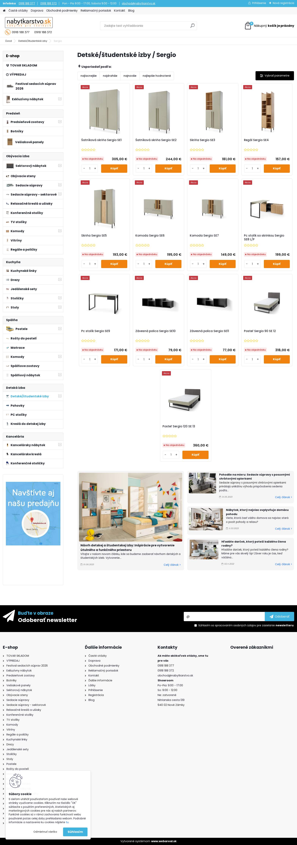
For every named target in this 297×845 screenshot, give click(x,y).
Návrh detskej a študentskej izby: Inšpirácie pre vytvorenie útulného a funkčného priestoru (127, 547)
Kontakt (119, 11)
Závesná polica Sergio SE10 (155, 331)
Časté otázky (18, 11)
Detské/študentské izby (32, 41)
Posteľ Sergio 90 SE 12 (260, 331)
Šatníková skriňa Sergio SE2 (156, 140)
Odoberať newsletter (47, 619)
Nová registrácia (283, 3)
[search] (192, 27)
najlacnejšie (89, 76)
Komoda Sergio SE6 (150, 235)
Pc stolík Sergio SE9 (95, 331)
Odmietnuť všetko (45, 832)
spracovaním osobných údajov (235, 625)
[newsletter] (279, 616)
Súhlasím (75, 832)
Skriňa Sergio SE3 (202, 140)
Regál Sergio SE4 (256, 140)
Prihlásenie (259, 3)
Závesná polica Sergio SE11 (209, 331)
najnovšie (129, 76)
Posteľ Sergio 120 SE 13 (179, 426)
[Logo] (29, 25)
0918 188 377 (27, 3)
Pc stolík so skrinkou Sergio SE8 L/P (264, 237)
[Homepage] (4, 10)
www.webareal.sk (164, 841)
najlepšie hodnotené (157, 76)
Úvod (8, 41)
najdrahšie (110, 76)
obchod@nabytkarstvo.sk (138, 3)
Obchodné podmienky (62, 11)
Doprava (37, 11)
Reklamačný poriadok (96, 11)
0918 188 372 (48, 3)
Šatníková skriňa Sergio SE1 (101, 140)
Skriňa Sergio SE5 (94, 235)
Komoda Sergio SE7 (204, 235)
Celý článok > (172, 565)
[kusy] (89, 168)
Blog (131, 11)
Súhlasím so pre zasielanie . (246, 625)
